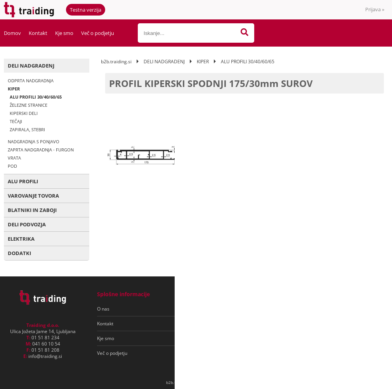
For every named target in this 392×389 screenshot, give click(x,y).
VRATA (14, 158)
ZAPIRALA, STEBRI (27, 129)
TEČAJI (16, 121)
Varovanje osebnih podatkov (220, 323)
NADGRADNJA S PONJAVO (33, 141)
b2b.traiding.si (116, 61)
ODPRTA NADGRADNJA (31, 80)
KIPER (14, 89)
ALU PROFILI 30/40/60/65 (36, 97)
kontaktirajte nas (350, 145)
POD (12, 166)
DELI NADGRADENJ (31, 65)
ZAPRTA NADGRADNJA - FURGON (41, 150)
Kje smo (64, 33)
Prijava (374, 9)
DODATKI (19, 253)
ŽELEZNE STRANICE (28, 105)
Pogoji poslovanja (209, 309)
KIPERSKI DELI (24, 113)
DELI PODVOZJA (27, 224)
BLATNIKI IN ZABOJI (32, 210)
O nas (103, 309)
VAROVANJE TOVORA (33, 195)
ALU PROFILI (23, 181)
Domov (12, 33)
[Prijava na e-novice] (353, 309)
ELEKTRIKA (21, 238)
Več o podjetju (97, 33)
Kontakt (38, 33)
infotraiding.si (45, 356)
